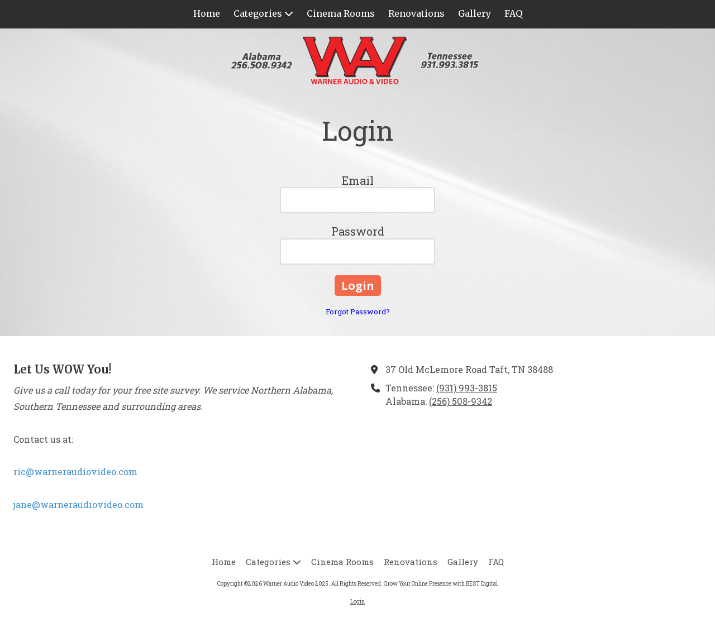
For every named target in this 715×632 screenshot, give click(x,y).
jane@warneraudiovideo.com (78, 504)
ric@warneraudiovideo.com (75, 471)
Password (357, 231)
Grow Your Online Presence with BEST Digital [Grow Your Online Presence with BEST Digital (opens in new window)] (441, 583)
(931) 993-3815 (466, 388)
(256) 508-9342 (460, 401)
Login (357, 601)
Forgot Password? (358, 312)
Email (358, 180)
